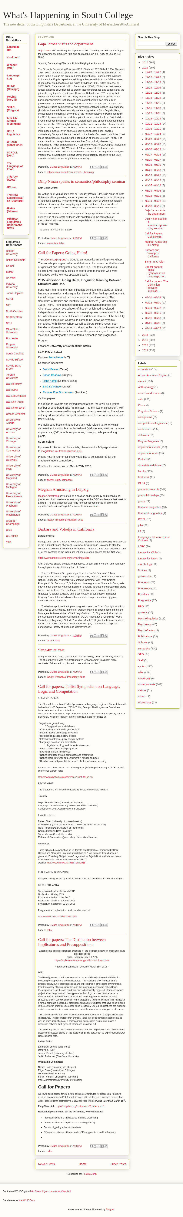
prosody (143, 612)
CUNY (10, 271)
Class (141, 405)
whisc (141, 696)
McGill (9, 299)
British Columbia (15, 259)
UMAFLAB (144, 678)
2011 (145, 350)
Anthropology (146, 387)
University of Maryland (13, 476)
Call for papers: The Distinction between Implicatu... (156, 286)
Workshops (144, 702)
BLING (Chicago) (13, 88)
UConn (11, 187)
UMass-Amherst (15, 413)
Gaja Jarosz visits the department (65, 44)
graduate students (148, 489)
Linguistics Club (147, 552)
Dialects (143, 459)
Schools (143, 642)
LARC (141, 546)
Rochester (12, 338)
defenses (143, 435)
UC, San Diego (15, 401)
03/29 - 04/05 (153, 190)
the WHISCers (27, 1200)
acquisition (144, 369)
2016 (145, 62)
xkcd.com (13, 57)
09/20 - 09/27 (153, 139)
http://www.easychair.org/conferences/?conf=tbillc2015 (65, 777)
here (95, 506)
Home (83, 1164)
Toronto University (12, 376)
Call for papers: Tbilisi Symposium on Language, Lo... (155, 271)
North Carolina (14, 311)
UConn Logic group (54, 259)
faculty (50, 519)
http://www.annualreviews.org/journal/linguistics (63, 557)
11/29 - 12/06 (153, 87)
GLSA (141, 483)
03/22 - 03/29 (153, 195)
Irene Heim (56, 357)
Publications (145, 636)
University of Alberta (13, 421)
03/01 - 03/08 (153, 297)
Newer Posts (46, 1164)
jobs (140, 525)
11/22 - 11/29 (153, 92)
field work (143, 477)
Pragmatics (144, 600)
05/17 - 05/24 (153, 154)
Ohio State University (12, 331)
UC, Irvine (12, 389)
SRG (141, 654)
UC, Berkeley (14, 383)
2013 (145, 339)
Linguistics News (148, 558)
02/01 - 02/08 (153, 318)
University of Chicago (13, 440)
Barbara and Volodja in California (66, 529)
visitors (142, 690)
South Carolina (15, 353)
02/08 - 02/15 (153, 312)
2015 (145, 67)
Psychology (145, 624)
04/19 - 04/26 (153, 175)
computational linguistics (152, 423)
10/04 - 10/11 (153, 128)
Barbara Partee (52, 386)
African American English (153, 375)
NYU (9, 323)
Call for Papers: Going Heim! (62, 252)
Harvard (10, 278)
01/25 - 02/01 (153, 323)
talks (61, 243)
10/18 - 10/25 (153, 118)
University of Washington (13, 513)
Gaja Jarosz (44, 50)
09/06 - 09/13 (153, 149)
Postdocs (143, 594)
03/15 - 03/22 (153, 200)
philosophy (144, 576)
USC (9, 529)
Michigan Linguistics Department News (14, 223)
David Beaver (51, 369)
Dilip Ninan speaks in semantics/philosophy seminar (81, 181)
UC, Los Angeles (16, 395)
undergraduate (146, 684)
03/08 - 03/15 (153, 206)
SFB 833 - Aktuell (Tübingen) (14, 120)
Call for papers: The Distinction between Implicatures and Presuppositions (72, 942)
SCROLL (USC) (12, 154)
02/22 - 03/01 (153, 302)
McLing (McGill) (12, 98)
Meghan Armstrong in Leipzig (63, 489)
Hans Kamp (50, 380)
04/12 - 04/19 (153, 180)
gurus (141, 501)
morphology (145, 564)
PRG (141, 606)
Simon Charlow (52, 375)
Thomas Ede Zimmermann (58, 392)
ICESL (142, 519)
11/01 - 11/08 (153, 108)
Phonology (88, 172)
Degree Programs (148, 441)
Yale (8, 541)
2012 (145, 345)
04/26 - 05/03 (153, 170)
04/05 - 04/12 (153, 185)
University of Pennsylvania (14, 495)
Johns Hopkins (14, 293)
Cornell (10, 265)
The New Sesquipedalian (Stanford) (15, 197)
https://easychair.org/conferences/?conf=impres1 (80, 1106)
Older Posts (118, 1164)
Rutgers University (12, 346)
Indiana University (12, 286)
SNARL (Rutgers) (13, 109)
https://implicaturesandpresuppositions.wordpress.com (82, 960)
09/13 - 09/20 (153, 144)
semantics (52, 243)
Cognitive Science (148, 411)
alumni (50, 479)
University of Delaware (13, 458)
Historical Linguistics (150, 513)
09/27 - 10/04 (153, 133)
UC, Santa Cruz (15, 407)
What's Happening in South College (68, 15)
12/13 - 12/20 (153, 77)
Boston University (12, 252)
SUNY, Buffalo (14, 359)
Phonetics (60, 677)
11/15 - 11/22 (153, 97)
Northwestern (14, 317)
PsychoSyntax (146, 630)
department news (148, 453)
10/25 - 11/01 (153, 113)
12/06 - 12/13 (153, 82)
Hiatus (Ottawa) (12, 210)
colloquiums (53, 172)
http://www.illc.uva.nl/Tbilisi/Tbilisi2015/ (57, 916)
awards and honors (149, 393)
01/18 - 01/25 (153, 328)
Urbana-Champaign (13, 522)
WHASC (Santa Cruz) (14, 143)
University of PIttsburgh (13, 504)
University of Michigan (13, 486)
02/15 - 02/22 (153, 307)
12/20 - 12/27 (153, 72)
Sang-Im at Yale (51, 650)
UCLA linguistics (13, 133)
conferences (145, 429)
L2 (139, 531)
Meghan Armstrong (48, 496)
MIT (8, 305)
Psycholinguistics (148, 618)
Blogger (110, 1209)
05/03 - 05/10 (153, 164)
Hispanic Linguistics (65, 519)
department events (71, 172)
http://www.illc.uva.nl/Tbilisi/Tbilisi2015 (66, 862)
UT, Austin (12, 535)
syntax (142, 666)
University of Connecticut (13, 449)
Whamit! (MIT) (12, 66)
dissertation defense (150, 465)
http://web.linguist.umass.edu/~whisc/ (50, 1191)
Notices (142, 570)
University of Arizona (13, 430)
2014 (145, 334)
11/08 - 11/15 (153, 103)
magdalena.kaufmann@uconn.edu (61, 451)
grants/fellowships (148, 495)
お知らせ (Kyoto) (12, 178)
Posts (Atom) (89, 1173)
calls (57, 479)
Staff (141, 660)
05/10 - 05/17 (153, 159)
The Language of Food (15, 166)
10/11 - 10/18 (153, 123)
